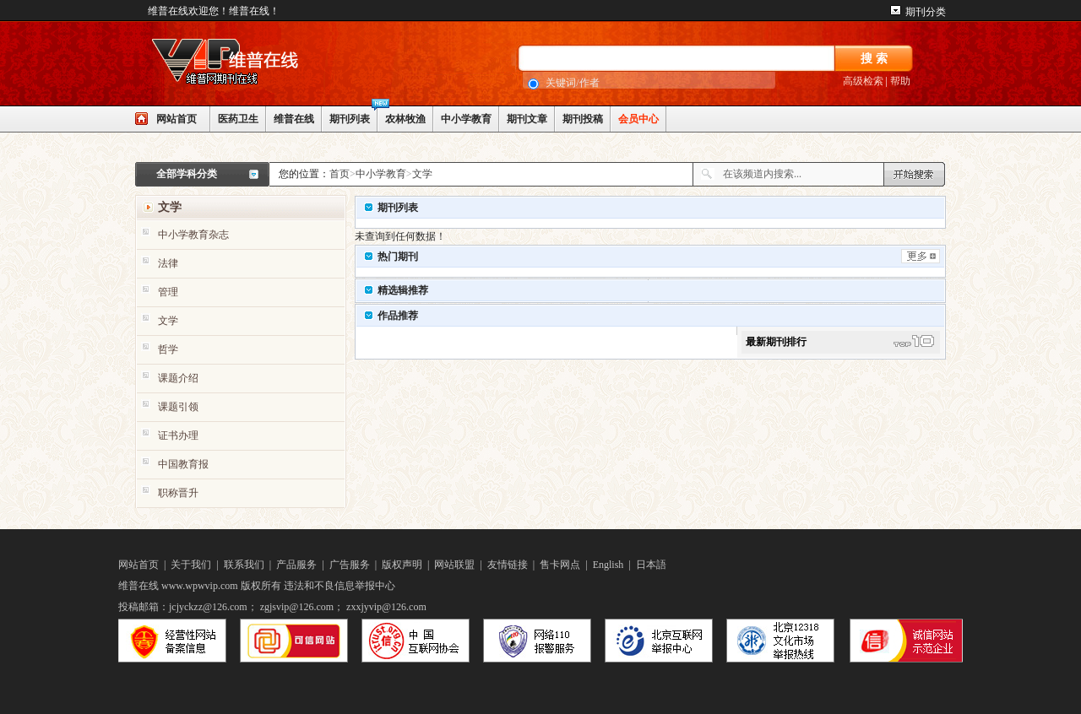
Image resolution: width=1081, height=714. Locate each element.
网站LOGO (261, 64)
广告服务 (349, 565)
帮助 (900, 81)
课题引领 (178, 407)
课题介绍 (178, 378)
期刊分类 (925, 12)
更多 (920, 256)
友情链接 (507, 565)
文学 (422, 174)
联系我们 (244, 565)
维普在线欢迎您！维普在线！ (214, 11)
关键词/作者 (572, 83)
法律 (168, 263)
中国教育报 (183, 464)
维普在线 (294, 119)
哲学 (168, 349)
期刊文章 (527, 119)
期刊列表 (349, 119)
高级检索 (863, 81)
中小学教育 (466, 119)
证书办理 (178, 435)
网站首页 (176, 119)
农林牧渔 (405, 119)
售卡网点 (560, 565)
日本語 (651, 565)
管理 (168, 292)
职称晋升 (178, 493)
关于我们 (191, 565)
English (608, 565)
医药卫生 (238, 119)
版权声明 (402, 565)
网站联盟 (454, 565)
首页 (339, 174)
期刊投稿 (582, 119)
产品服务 (296, 565)
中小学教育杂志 (193, 235)
